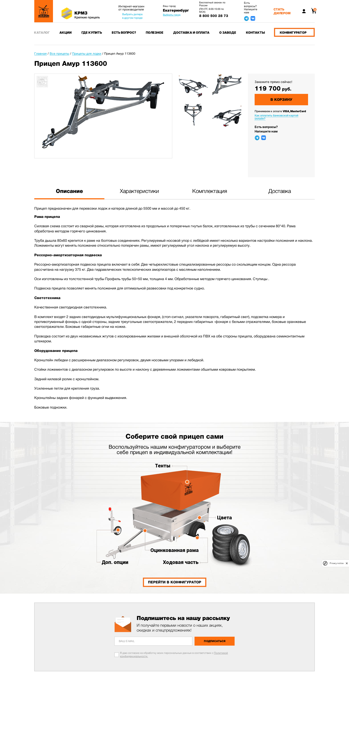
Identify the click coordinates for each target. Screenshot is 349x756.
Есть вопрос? (124, 32)
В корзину (281, 99)
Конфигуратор (293, 32)
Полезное (154, 32)
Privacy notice (336, 563)
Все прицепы (59, 53)
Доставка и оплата (191, 32)
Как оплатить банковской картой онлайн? (276, 117)
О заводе (227, 32)
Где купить (91, 32)
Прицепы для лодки (86, 53)
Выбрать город (172, 14)
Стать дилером (282, 11)
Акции (65, 32)
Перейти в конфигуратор (174, 582)
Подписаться (214, 641)
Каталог (42, 32)
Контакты (255, 32)
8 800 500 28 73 (213, 16)
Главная (40, 53)
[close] (347, 563)
